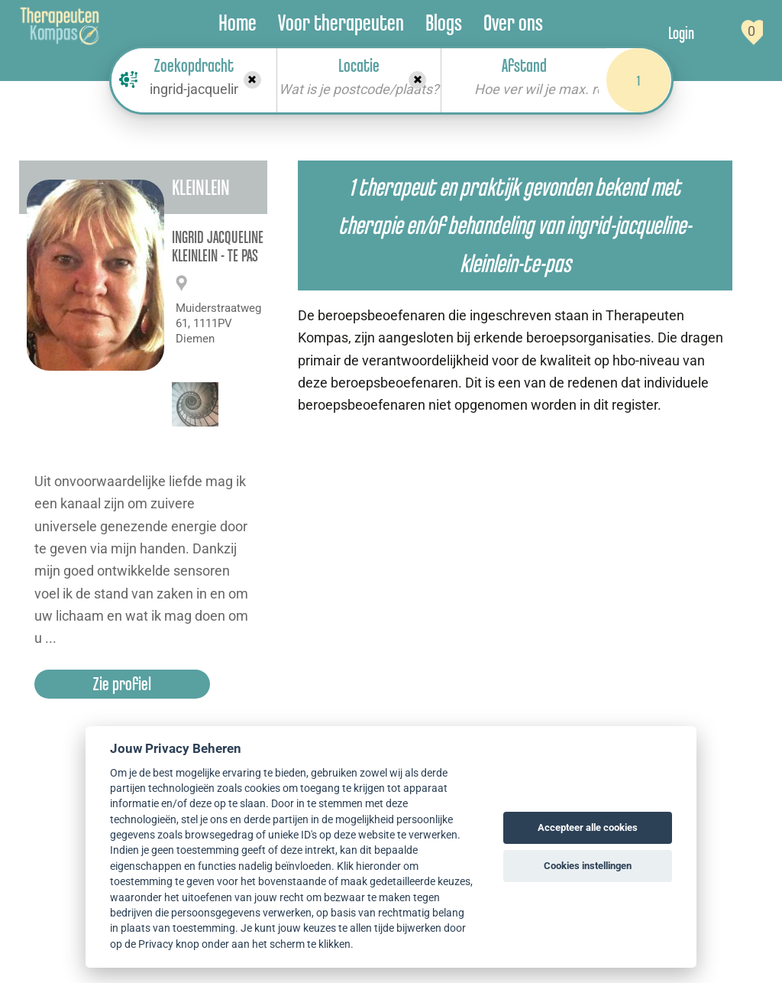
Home (237, 22)
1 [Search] (638, 80)
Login (681, 33)
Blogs (443, 22)
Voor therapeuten (341, 22)
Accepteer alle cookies (588, 827)
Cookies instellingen (588, 865)
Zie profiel (122, 684)
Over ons (513, 22)
